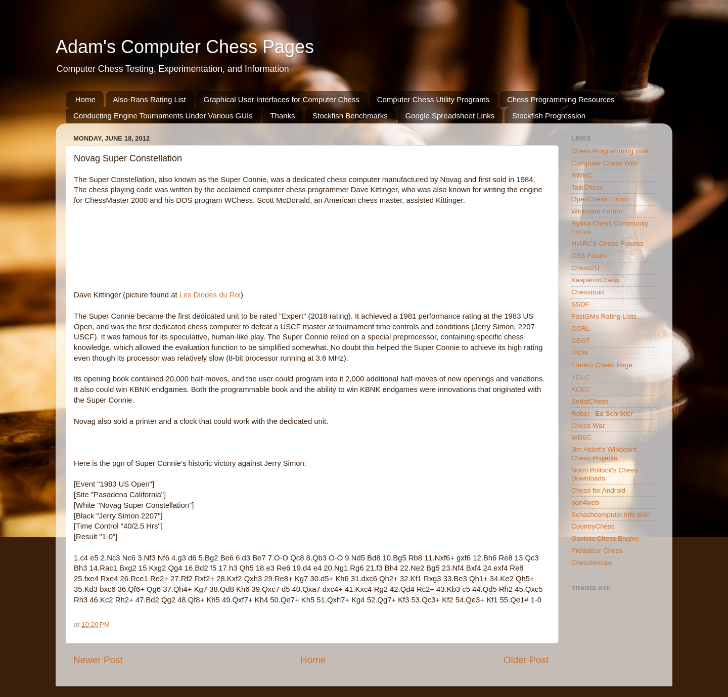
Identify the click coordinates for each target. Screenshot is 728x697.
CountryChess (593, 526)
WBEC (581, 437)
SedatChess (590, 401)
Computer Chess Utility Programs (433, 99)
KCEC (580, 389)
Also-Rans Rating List (149, 99)
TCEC (580, 377)
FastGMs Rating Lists (603, 316)
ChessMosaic (591, 563)
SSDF (580, 304)
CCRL (580, 328)
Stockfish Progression (548, 115)
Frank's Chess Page (601, 365)
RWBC (581, 175)
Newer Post (98, 660)
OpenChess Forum (600, 199)
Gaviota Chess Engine (605, 538)
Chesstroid (587, 292)
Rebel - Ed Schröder (602, 413)
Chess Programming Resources (561, 99)
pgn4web (585, 502)
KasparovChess (595, 280)
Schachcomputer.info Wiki (610, 514)
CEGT (580, 340)
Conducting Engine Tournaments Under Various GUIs (163, 115)
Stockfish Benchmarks (349, 115)
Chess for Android (598, 490)
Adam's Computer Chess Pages (185, 46)
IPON (579, 353)
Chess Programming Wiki (609, 151)
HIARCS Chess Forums (607, 243)
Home (85, 99)
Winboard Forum (596, 211)
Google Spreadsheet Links (449, 115)
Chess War (588, 425)
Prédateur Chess (596, 550)
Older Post (526, 660)
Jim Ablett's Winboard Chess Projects (603, 453)
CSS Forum (589, 255)
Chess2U (585, 268)
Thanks (282, 115)
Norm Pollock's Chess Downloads (604, 474)
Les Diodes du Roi (210, 295)
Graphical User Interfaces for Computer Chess (281, 99)
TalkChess (587, 187)
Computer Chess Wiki (604, 163)
